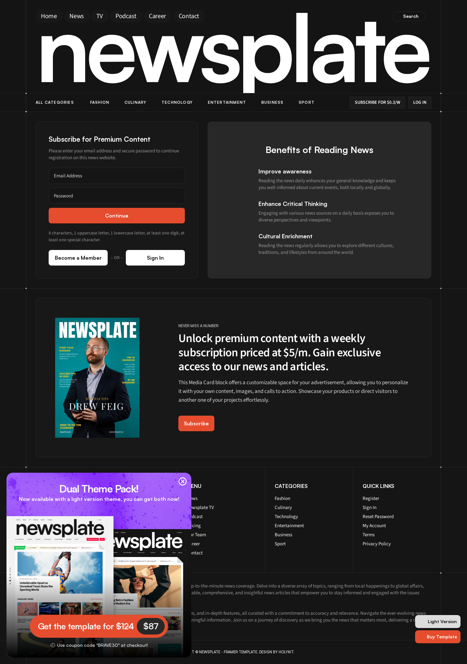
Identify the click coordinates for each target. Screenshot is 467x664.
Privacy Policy (377, 543)
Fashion (99, 102)
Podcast (194, 516)
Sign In (370, 507)
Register (371, 498)
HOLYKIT (286, 652)
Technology (177, 102)
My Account (374, 525)
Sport (307, 102)
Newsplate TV (200, 507)
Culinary (136, 102)
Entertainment (227, 102)
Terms (369, 534)
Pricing (193, 525)
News (192, 498)
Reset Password (378, 516)
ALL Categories (55, 102)
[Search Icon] (409, 16)
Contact (194, 553)
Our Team (196, 534)
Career (193, 543)
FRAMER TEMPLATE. (241, 652)
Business (272, 102)
